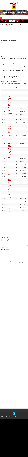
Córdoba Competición (5, 42)
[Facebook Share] (2, 240)
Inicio (1, 24)
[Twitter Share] (5, 240)
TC (8, 24)
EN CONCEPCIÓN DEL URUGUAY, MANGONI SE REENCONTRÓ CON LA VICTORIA (22, 259)
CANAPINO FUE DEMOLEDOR (20, 245)
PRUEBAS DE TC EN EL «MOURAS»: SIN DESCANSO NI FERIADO (5, 259)
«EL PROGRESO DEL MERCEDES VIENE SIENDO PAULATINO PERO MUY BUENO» (14, 259)
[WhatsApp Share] (8, 240)
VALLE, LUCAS (10, 143)
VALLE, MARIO (10, 141)
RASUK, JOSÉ (10, 138)
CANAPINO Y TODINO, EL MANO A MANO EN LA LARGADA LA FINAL (8, 246)
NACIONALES (5, 24)
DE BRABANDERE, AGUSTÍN (10, 135)
